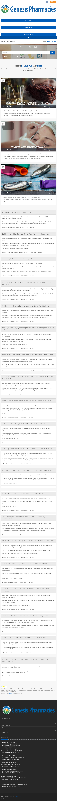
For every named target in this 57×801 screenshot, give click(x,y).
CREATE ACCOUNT (28, 34)
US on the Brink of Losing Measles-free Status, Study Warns (22, 493)
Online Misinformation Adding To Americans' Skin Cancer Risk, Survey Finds (28, 540)
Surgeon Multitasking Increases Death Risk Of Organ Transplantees (25, 616)
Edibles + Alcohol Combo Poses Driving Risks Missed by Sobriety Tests (25, 234)
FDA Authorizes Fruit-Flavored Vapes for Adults (18, 212)
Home (44, 41)
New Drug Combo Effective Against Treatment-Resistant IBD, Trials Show (27, 449)
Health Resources (5, 725)
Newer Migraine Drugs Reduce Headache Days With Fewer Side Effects (26, 400)
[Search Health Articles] (26, 52)
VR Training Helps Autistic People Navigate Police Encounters (22, 259)
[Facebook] (47, 2)
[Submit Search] (52, 52)
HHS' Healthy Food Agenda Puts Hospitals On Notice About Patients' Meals (27, 355)
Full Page (32, 227)
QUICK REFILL (28, 20)
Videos (19, 56)
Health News (8, 56)
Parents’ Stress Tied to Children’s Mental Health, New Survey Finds (25, 637)
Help (2, 727)
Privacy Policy (4, 732)
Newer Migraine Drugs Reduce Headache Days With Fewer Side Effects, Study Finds (26, 154)
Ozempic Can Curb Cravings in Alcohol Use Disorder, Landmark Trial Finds (27, 470)
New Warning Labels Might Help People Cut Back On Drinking (23, 424)
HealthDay (11, 693)
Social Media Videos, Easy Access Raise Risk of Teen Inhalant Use (21, 197)
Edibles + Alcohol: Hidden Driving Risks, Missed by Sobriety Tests (21, 111)
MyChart (53, 1)
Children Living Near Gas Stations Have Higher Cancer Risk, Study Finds (26, 306)
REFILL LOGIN (28, 27)
